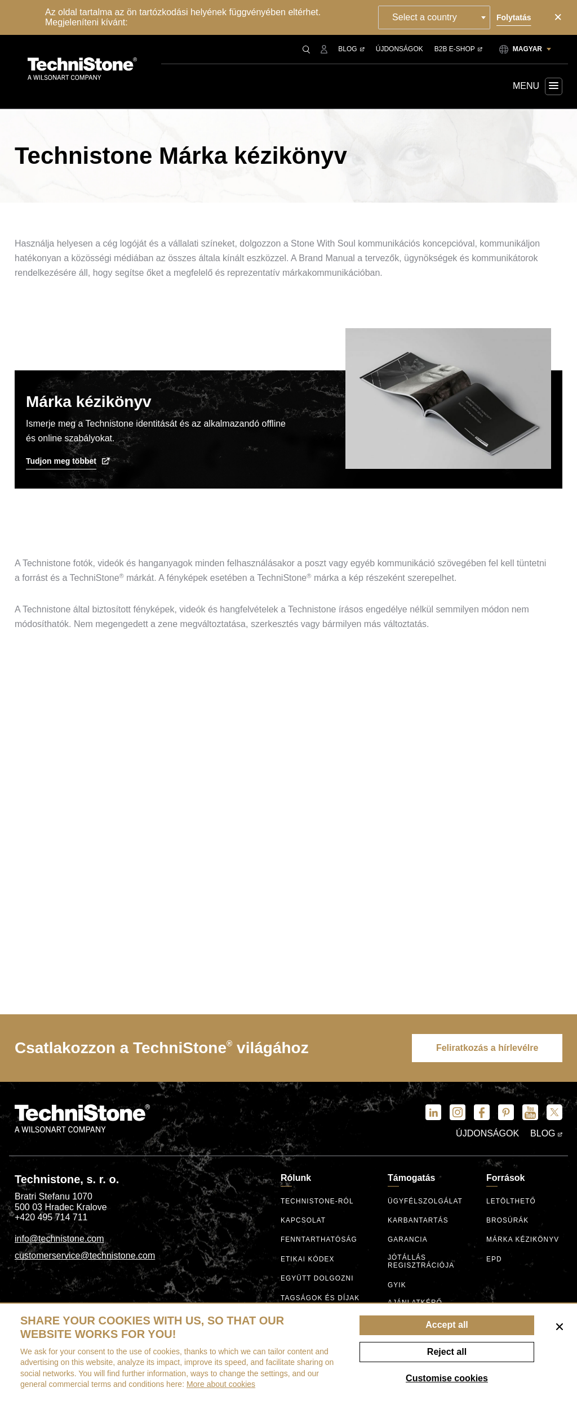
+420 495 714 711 (51, 1218)
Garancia (408, 1240)
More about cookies (221, 1384)
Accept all (446, 1325)
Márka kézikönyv (523, 1240)
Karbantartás (418, 1221)
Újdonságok (399, 49)
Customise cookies (447, 1378)
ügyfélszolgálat (425, 1202)
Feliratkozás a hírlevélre (485, 1048)
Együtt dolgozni (317, 1279)
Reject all (447, 1352)
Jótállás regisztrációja (421, 1261)
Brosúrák (507, 1221)
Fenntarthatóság (319, 1240)
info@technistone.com (59, 1239)
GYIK (397, 1284)
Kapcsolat (303, 1221)
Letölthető (511, 1202)
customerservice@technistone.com (85, 1256)
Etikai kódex (308, 1260)
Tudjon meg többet (68, 460)
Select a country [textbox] (426, 17)
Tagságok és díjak (321, 1298)
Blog (351, 49)
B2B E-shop (458, 49)
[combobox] (435, 17)
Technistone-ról (317, 1202)
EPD (494, 1260)
